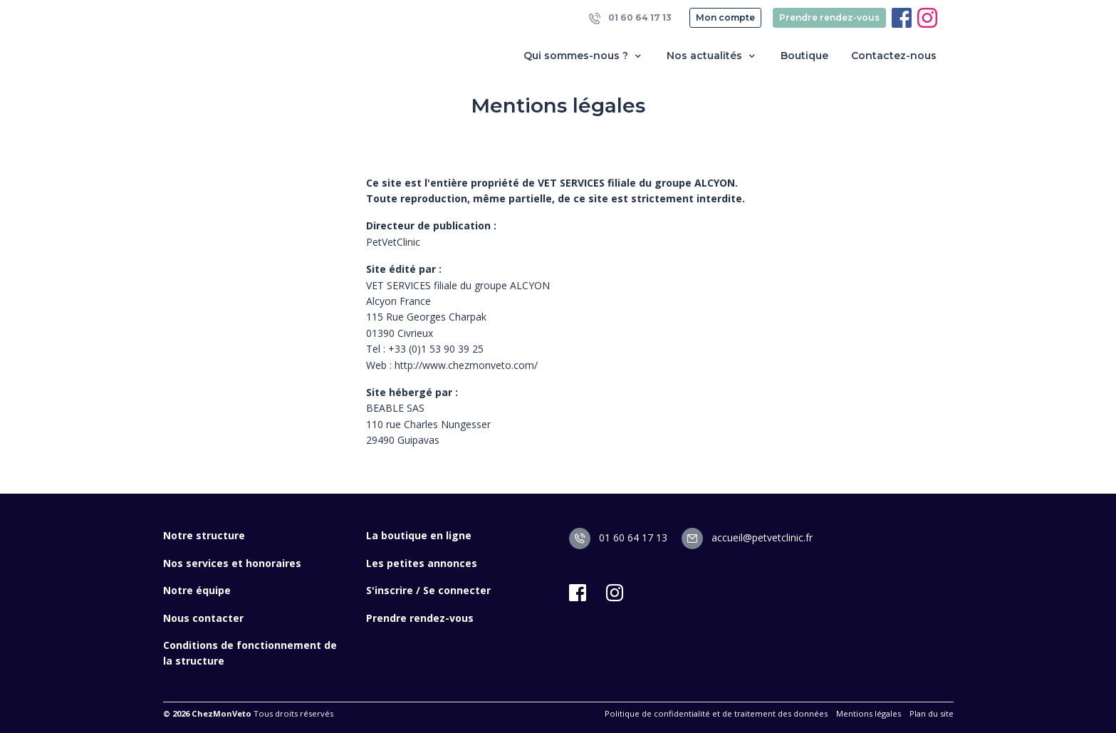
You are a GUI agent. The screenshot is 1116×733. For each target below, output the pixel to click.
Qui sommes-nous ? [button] (583, 56)
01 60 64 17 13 (630, 18)
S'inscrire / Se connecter (428, 590)
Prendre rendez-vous (829, 17)
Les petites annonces (421, 563)
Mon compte (725, 17)
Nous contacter (203, 618)
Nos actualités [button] (712, 56)
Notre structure (204, 535)
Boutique (804, 55)
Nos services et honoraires (232, 563)
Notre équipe (197, 590)
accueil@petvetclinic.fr (747, 537)
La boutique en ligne (418, 535)
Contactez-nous (894, 55)
